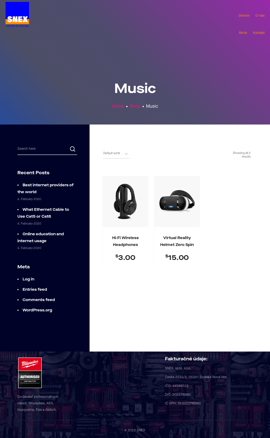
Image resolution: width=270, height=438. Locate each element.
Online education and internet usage (40, 237)
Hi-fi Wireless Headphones (125, 241)
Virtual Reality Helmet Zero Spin (177, 241)
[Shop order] (116, 155)
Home (118, 106)
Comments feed (39, 300)
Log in (28, 279)
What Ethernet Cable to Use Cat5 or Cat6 (43, 213)
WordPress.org (37, 310)
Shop (135, 106)
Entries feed (35, 289)
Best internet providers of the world (45, 188)
